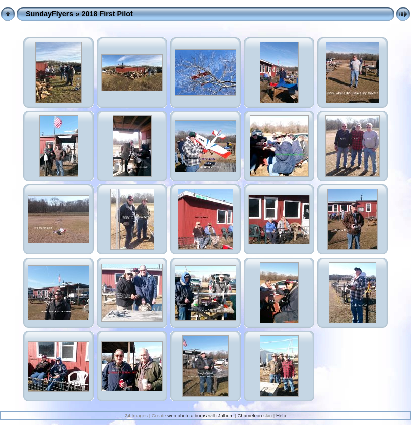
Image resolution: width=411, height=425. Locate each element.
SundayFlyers (49, 14)
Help (281, 415)
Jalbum (226, 415)
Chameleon (249, 415)
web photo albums (187, 415)
